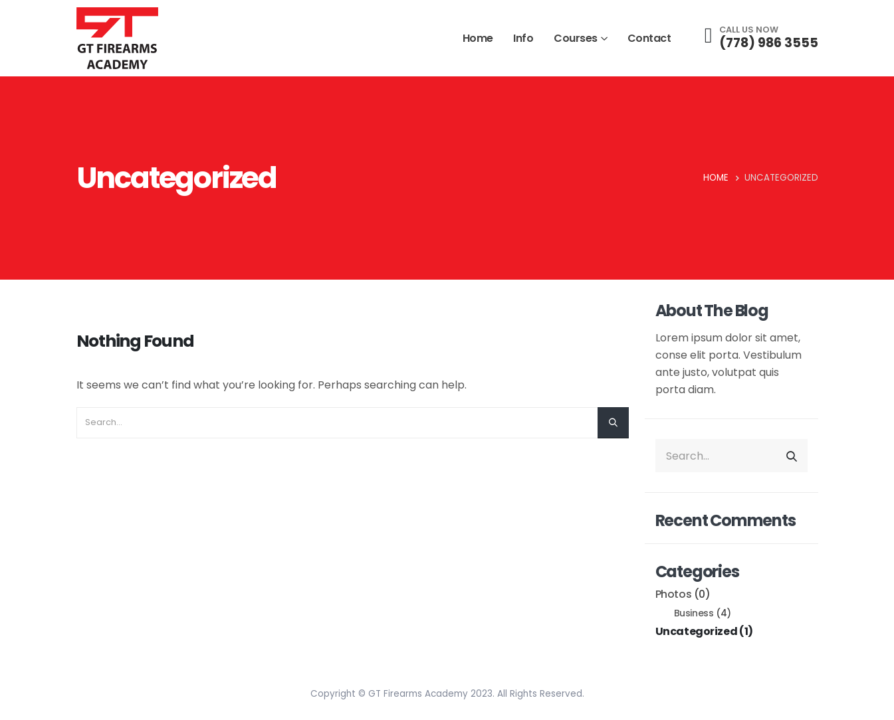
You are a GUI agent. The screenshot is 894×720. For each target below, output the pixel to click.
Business (694, 613)
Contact (649, 38)
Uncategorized (696, 631)
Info (523, 38)
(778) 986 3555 (768, 43)
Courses (576, 38)
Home (478, 38)
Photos (673, 594)
